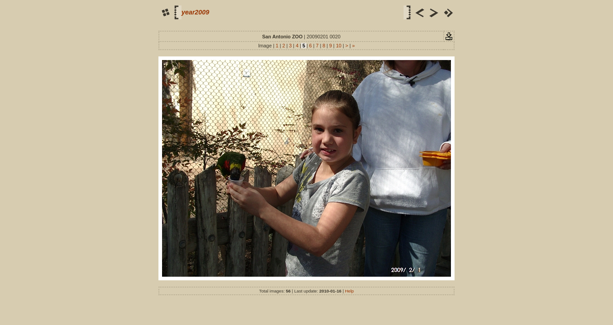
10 (338, 45)
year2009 (195, 12)
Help (349, 290)
